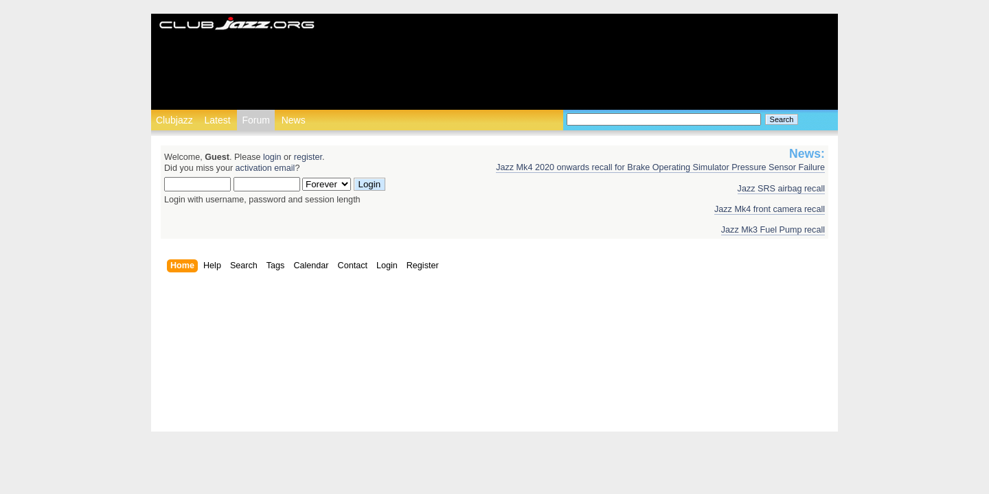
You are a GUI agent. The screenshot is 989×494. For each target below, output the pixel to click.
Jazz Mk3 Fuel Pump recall (773, 230)
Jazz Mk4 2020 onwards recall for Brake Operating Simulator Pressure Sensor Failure (660, 167)
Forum (255, 120)
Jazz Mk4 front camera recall (769, 209)
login (272, 157)
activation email (265, 168)
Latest (217, 120)
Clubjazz (174, 120)
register (308, 157)
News (294, 120)
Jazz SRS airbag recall (781, 188)
